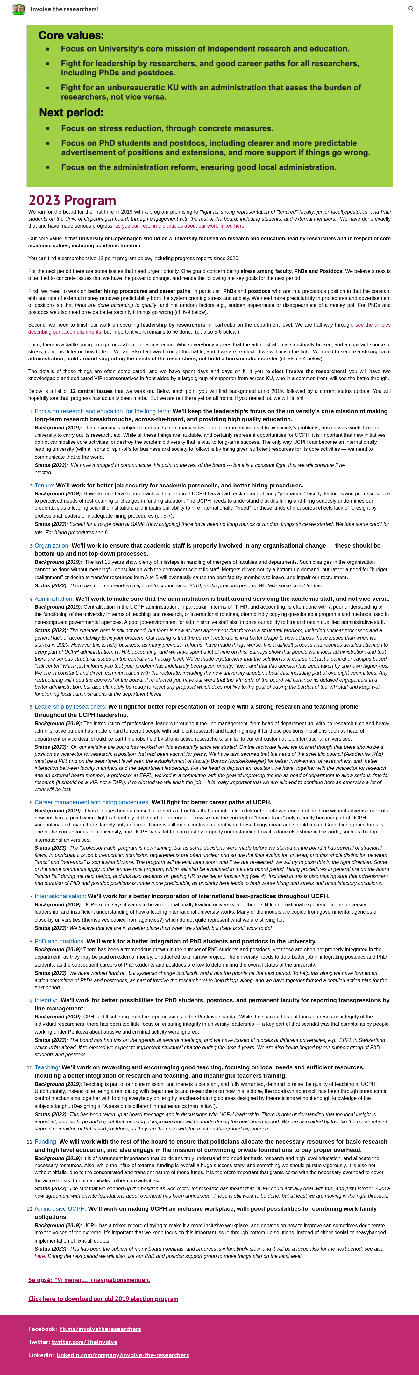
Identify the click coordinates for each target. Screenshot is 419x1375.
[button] (411, 9)
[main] (209, 747)
